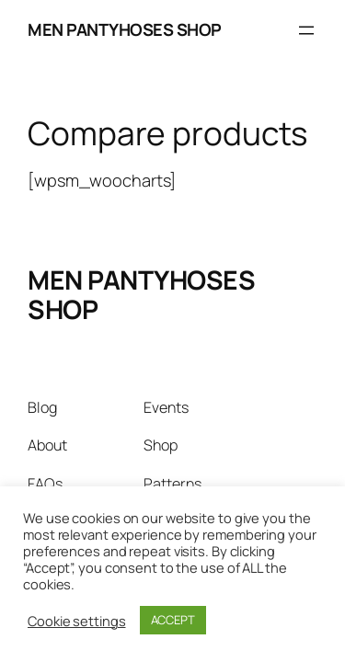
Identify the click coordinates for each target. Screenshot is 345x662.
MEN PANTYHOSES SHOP (125, 29)
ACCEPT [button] (173, 619)
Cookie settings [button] (77, 620)
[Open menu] (306, 30)
